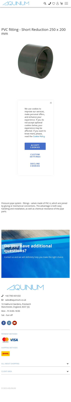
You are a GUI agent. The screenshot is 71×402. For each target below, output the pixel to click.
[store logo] (16, 4)
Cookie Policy (39, 136)
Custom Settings (35, 155)
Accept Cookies (35, 146)
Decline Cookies (35, 164)
